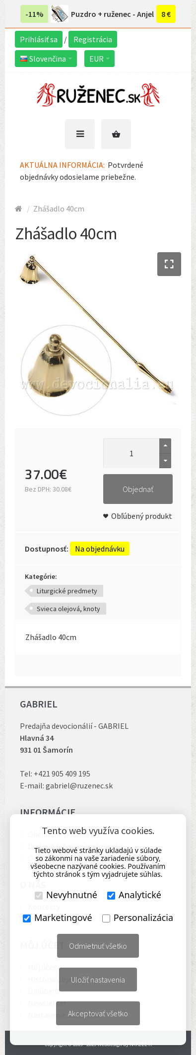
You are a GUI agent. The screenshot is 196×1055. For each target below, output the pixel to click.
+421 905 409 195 (62, 773)
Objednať (138, 489)
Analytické (134, 895)
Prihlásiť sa (39, 39)
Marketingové (57, 917)
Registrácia (92, 39)
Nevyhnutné (66, 895)
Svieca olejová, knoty (68, 608)
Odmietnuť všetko (98, 946)
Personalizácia (137, 917)
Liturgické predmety (67, 590)
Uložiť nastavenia (98, 980)
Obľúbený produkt (141, 516)
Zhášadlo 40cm (58, 208)
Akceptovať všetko (98, 1013)
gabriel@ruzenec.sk (79, 785)
